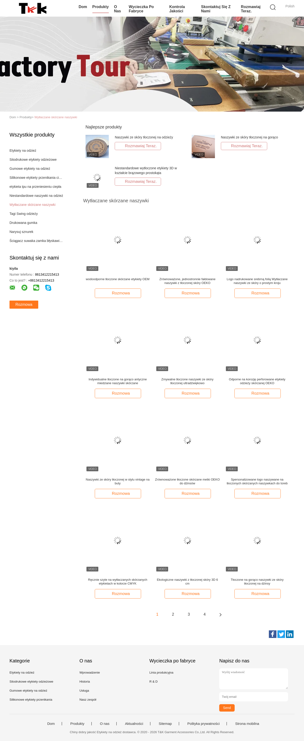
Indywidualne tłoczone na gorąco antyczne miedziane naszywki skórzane (118, 381)
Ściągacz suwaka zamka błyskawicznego (36, 241)
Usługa (84, 690)
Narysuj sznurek (21, 232)
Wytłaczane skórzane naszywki (55, 117)
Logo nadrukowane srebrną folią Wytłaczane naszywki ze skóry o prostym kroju (257, 281)
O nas (117, 9)
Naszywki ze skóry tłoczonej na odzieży (144, 137)
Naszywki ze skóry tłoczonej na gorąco (249, 137)
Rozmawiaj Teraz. (251, 9)
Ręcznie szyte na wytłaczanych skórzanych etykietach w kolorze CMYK (117, 581)
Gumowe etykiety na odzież (30, 168)
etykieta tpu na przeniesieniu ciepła (35, 187)
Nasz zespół (87, 699)
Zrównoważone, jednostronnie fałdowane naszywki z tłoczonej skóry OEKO (187, 281)
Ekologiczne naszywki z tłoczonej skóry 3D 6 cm (187, 581)
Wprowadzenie (89, 672)
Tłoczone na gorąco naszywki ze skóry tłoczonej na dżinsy (257, 581)
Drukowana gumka (23, 223)
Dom (83, 7)
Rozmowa (23, 304)
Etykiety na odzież (23, 150)
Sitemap (165, 723)
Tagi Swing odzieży (24, 214)
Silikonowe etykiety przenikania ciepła (36, 177)
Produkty (100, 7)
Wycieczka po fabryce (141, 9)
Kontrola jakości (177, 9)
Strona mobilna (247, 723)
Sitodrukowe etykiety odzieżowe (33, 159)
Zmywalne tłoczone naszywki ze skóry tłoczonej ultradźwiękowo (187, 381)
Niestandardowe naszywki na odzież (36, 196)
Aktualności (134, 723)
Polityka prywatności (203, 723)
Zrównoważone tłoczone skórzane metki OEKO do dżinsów (187, 481)
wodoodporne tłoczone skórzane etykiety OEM (117, 279)
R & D (153, 681)
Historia (84, 681)
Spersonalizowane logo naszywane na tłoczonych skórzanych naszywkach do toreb (257, 481)
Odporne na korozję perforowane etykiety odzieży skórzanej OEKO (257, 381)
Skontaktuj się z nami (216, 9)
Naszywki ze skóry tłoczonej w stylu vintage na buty (118, 481)
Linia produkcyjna (161, 672)
